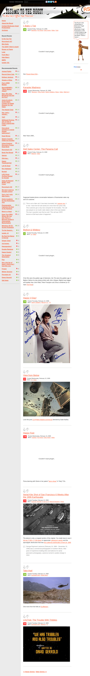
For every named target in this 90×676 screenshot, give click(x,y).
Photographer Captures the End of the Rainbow (8, 207)
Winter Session (7, 272)
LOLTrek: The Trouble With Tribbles (40, 620)
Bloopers (34, 30)
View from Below (31, 375)
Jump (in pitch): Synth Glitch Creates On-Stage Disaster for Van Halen (8, 103)
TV (31, 234)
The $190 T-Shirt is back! (10, 47)
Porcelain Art (6, 274)
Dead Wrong (6, 136)
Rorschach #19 (7, 187)
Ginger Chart (6, 241)
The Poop (30, 284)
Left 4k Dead (6, 166)
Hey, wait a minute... (5, 113)
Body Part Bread (7, 152)
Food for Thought (36, 501)
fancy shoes (52, 481)
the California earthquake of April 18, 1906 (57, 542)
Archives (5, 30)
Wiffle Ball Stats (19, 1)
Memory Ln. (44, 302)
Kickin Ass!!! (44, 575)
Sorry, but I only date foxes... (7, 195)
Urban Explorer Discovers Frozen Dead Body (8, 145)
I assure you (61, 203)
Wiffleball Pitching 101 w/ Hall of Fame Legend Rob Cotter (8, 122)
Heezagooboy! (7, 246)
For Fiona (40, 30)
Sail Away (5, 280)
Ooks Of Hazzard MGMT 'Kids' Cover (7, 182)
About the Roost (7, 23)
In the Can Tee (7, 39)
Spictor (4, 155)
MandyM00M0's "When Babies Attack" (7, 89)
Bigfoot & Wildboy (31, 230)
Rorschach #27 (7, 41)
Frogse (4, 269)
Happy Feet (28, 433)
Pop (3, 260)
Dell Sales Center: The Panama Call (40, 149)
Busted (4, 171)
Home (4, 21)
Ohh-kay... (5, 158)
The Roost (11, 1)
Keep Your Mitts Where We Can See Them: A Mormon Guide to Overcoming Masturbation (8, 219)
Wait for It (66, 92)
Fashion (34, 437)
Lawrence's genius (57, 540)
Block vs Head (7, 211)
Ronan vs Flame (7, 49)
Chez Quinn (47, 30)
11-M (34, 419)
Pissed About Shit (31, 74)
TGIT (3, 117)
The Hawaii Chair (7, 110)
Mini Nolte (5, 44)
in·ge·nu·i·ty (45, 501)
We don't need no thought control (8, 190)
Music (57, 92)
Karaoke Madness (32, 87)
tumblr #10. (5, 63)
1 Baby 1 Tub (29, 26)
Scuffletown (44, 607)
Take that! (28, 570)
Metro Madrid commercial (44, 419)
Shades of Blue (7, 80)
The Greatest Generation (6, 256)
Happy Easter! (7, 252)
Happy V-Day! (29, 298)
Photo (62, 501)
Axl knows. (5, 243)
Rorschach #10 (7, 150)
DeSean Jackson (7, 77)
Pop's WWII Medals (6, 84)
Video (53, 30)
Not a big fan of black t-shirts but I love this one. (8, 264)
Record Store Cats (8, 74)
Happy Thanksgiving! (7, 162)
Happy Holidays (50, 92)
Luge (3, 52)
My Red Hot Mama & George (8, 237)
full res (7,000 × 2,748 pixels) (32, 540)
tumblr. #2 (5, 233)
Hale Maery (5, 57)
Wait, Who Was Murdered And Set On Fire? (8, 95)
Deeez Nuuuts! (7, 277)
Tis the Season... (7, 230)
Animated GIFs (35, 575)
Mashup (33, 153)
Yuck (56, 30)
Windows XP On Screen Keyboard (8, 226)
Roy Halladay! (6, 169)
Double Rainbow (7, 249)
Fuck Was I (5, 55)
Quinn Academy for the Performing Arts (8, 200)
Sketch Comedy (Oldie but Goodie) (8, 139)
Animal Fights (6, 71)
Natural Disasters (55, 501)
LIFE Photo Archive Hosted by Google (7, 176)
